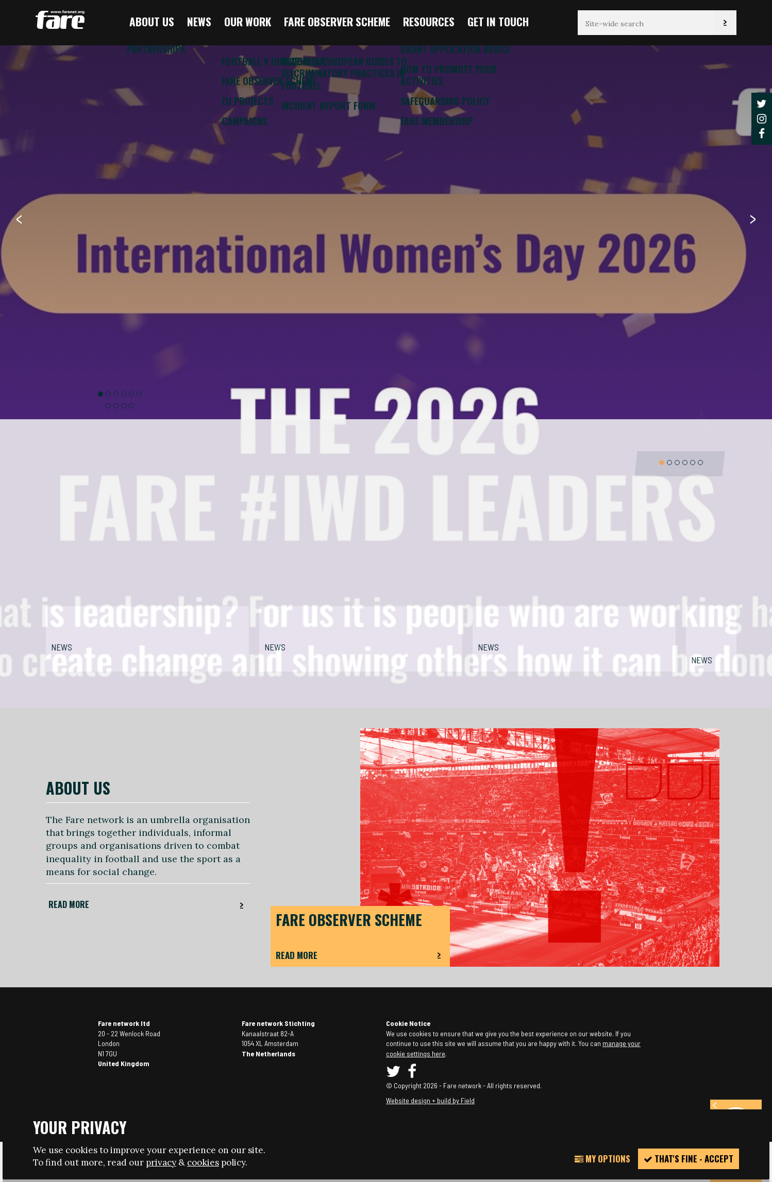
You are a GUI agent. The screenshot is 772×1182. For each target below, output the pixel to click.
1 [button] (100, 394)
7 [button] (108, 405)
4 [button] (123, 394)
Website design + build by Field (430, 1100)
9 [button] (123, 405)
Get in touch (498, 21)
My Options (602, 1158)
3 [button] (116, 394)
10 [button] (131, 405)
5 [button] (131, 394)
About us (151, 21)
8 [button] (116, 405)
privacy (161, 1162)
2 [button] (108, 394)
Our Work (247, 21)
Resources (429, 21)
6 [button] (139, 394)
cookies (203, 1162)
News (199, 21)
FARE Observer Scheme (337, 21)
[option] (386, 554)
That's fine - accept (688, 1158)
